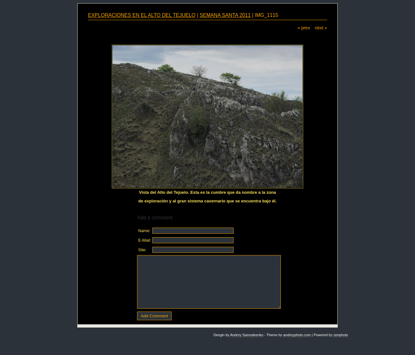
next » (321, 27)
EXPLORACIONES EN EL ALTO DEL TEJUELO (141, 15)
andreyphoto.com (297, 335)
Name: (144, 230)
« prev (303, 27)
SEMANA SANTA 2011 (225, 15)
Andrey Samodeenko (246, 335)
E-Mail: (144, 240)
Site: (142, 249)
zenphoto (341, 335)
